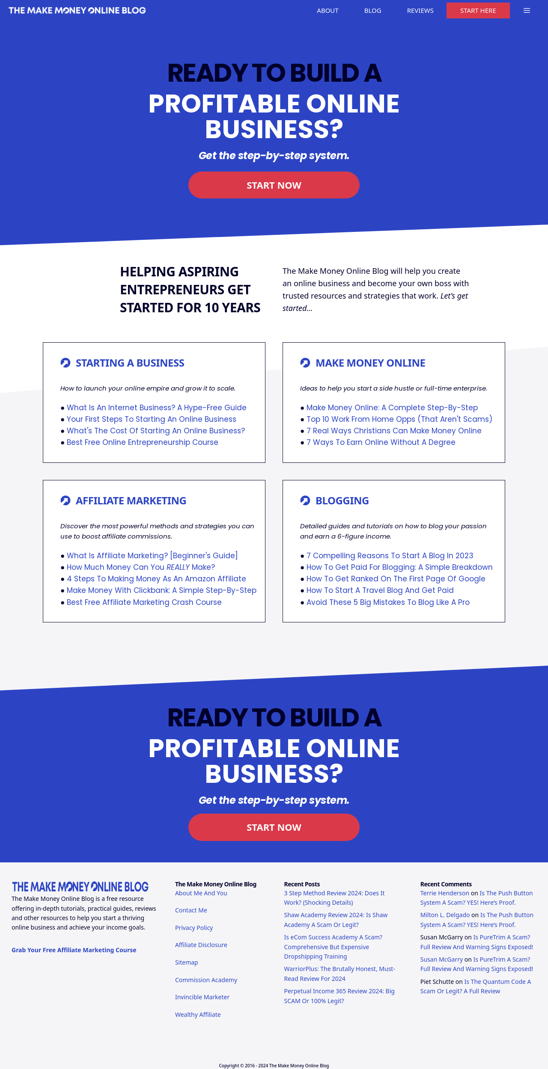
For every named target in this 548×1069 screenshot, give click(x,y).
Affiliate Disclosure (201, 945)
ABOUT (327, 10)
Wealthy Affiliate (198, 1014)
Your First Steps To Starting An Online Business (151, 419)
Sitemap (186, 962)
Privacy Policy (194, 928)
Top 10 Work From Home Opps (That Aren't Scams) (399, 419)
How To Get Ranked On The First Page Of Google (396, 579)
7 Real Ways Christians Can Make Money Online (394, 431)
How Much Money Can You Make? (141, 567)
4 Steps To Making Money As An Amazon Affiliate (156, 579)
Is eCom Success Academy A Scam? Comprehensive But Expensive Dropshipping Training (333, 946)
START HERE (478, 10)
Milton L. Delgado (445, 915)
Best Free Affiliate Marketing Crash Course (144, 602)
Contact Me (191, 910)
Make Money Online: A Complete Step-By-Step (392, 408)
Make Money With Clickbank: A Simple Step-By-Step (161, 590)
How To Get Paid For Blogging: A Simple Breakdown (400, 567)
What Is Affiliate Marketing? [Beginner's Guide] (152, 556)
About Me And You (201, 893)
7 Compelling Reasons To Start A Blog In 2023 (390, 556)
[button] (527, 10)
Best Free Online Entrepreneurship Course (142, 442)
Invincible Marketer (202, 997)
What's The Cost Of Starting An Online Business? (156, 431)
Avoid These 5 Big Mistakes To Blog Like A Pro (388, 602)
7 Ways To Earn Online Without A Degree (381, 442)
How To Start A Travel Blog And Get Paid (380, 590)
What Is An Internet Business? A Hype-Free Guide (157, 408)
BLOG (372, 10)
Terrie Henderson (444, 893)
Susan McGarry (441, 959)
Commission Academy (206, 980)
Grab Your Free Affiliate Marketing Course (74, 950)
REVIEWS (420, 10)
